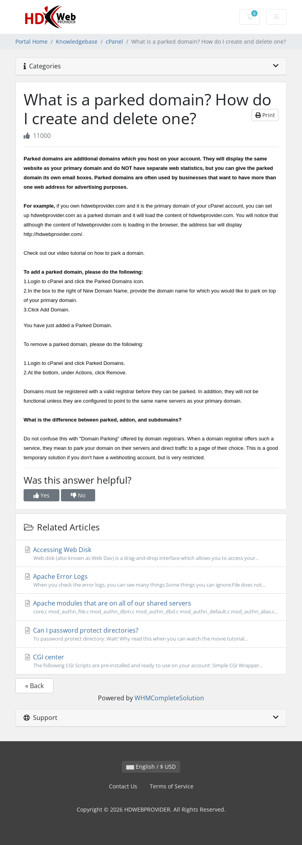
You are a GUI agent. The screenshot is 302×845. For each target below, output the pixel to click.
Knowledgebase (77, 41)
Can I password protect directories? (151, 634)
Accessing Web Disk (151, 553)
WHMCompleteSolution (169, 698)
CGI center (151, 661)
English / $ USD (151, 766)
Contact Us (123, 786)
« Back (34, 685)
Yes (41, 495)
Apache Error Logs (151, 580)
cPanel (114, 41)
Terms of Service (171, 786)
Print (265, 115)
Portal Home (31, 41)
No (78, 495)
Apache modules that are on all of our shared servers (151, 607)
